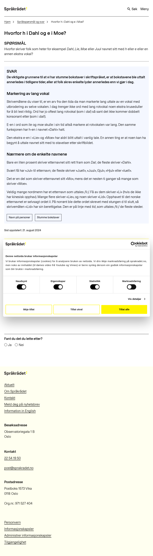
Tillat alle (124, 309)
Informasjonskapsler (19, 529)
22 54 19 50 (12, 458)
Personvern (12, 522)
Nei (21, 345)
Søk (132, 9)
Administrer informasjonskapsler (27, 535)
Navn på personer (19, 217)
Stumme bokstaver (48, 217)
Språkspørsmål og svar (31, 21)
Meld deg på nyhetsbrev (22, 404)
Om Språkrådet (15, 391)
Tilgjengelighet (15, 542)
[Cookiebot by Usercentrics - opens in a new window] (133, 244)
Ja (10, 345)
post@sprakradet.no (18, 468)
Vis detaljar (134, 299)
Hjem (7, 21)
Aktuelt (9, 385)
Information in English (20, 411)
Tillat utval (76, 309)
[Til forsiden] (15, 9)
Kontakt (9, 398)
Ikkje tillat (28, 309)
